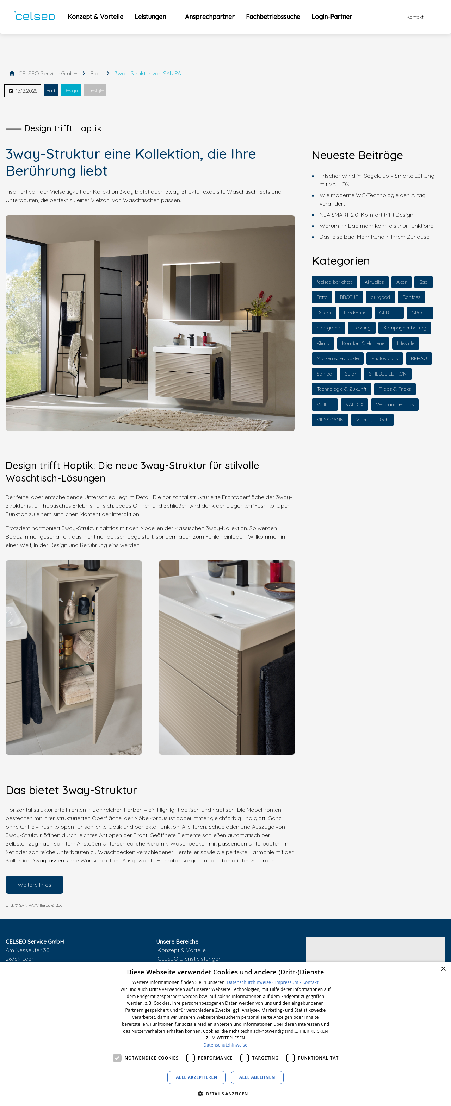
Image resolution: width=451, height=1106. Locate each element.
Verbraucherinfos (395, 404)
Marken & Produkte (338, 358)
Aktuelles (374, 282)
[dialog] (225, 1034)
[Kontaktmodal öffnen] (410, 17)
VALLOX (354, 404)
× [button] (443, 969)
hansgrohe (328, 328)
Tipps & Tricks (395, 389)
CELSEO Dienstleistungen (189, 958)
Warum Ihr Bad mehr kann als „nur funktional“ (378, 225)
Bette (322, 297)
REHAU (419, 358)
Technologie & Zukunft (341, 389)
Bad (51, 90)
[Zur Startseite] (33, 17)
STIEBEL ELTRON (388, 374)
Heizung (362, 328)
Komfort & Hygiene (363, 343)
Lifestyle (95, 90)
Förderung (355, 312)
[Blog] (96, 73)
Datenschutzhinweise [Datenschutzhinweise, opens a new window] (226, 1045)
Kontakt (310, 982)
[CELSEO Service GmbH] (48, 73)
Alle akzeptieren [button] (196, 1077)
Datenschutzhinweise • (251, 982)
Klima (323, 343)
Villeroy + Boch (372, 419)
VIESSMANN (330, 419)
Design (70, 90)
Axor (401, 282)
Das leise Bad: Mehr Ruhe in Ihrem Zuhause (375, 236)
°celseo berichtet (334, 282)
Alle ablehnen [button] (257, 1077)
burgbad (380, 297)
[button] (225, 1093)
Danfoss (411, 297)
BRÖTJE (349, 297)
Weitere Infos (34, 884)
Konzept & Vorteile (181, 950)
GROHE (420, 312)
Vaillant (325, 404)
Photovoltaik (384, 358)
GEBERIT (389, 312)
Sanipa (324, 374)
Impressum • (289, 982)
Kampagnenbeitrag (404, 328)
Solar (350, 374)
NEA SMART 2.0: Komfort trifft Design (366, 214)
